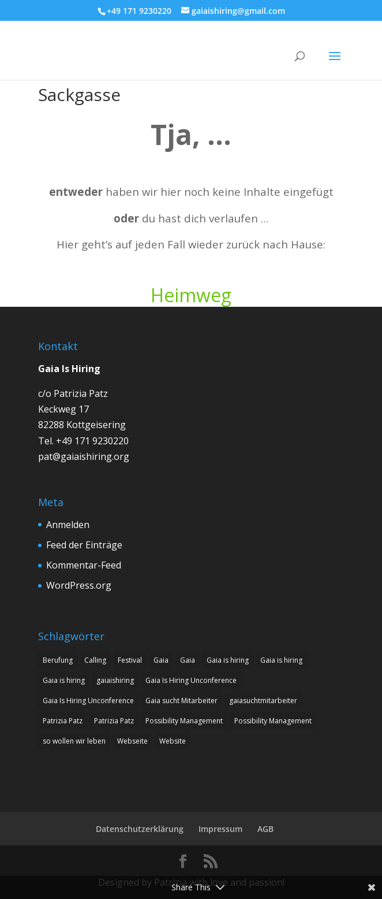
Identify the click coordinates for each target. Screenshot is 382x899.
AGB (265, 828)
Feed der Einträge (84, 544)
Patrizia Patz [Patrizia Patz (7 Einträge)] (63, 721)
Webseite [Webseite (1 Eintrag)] (132, 741)
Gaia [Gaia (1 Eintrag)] (160, 660)
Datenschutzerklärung (139, 828)
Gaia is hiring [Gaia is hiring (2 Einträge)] (64, 680)
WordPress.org (78, 585)
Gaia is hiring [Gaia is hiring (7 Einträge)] (281, 660)
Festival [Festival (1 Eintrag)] (130, 660)
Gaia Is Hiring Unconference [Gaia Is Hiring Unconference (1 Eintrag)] (191, 680)
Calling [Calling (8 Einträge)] (95, 660)
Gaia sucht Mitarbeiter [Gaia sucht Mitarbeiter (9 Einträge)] (181, 700)
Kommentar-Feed (83, 565)
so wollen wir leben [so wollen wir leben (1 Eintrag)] (74, 741)
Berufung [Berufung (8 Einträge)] (58, 660)
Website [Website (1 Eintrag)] (172, 741)
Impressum (220, 828)
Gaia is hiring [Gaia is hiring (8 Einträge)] (228, 660)
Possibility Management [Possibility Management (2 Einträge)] (184, 721)
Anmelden (67, 524)
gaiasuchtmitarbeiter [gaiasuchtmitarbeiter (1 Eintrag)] (263, 700)
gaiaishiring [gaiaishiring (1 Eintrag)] (115, 680)
